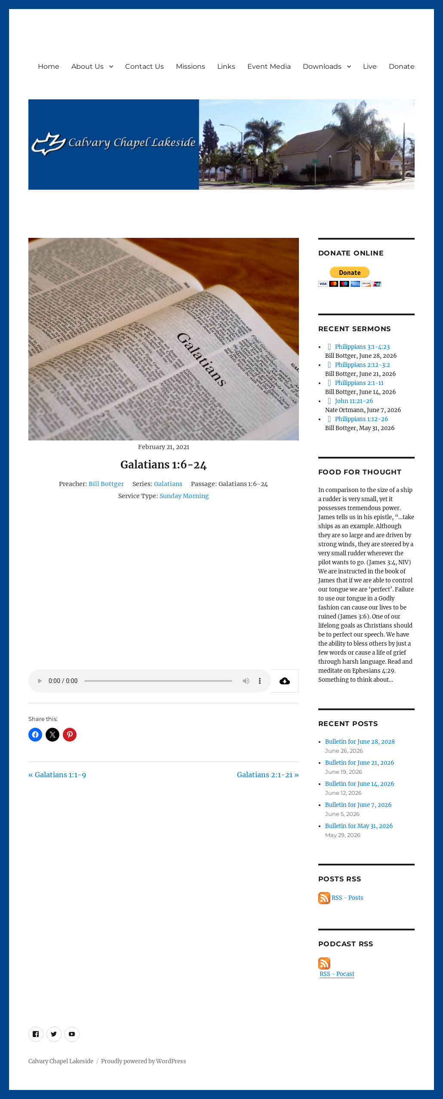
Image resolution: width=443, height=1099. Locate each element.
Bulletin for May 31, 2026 (359, 826)
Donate (402, 66)
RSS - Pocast (337, 974)
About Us (87, 66)
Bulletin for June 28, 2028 (360, 741)
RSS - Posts (340, 898)
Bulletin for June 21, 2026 (359, 763)
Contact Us (144, 66)
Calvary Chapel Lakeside (60, 1061)
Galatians (168, 484)
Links (226, 66)
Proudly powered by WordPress (143, 1061)
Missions (190, 66)
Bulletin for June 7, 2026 (358, 805)
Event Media (269, 66)
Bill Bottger (106, 484)
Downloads (322, 66)
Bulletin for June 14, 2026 (359, 784)
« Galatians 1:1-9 (57, 774)
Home (48, 66)
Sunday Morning (184, 496)
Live (370, 66)
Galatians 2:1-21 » (268, 774)
